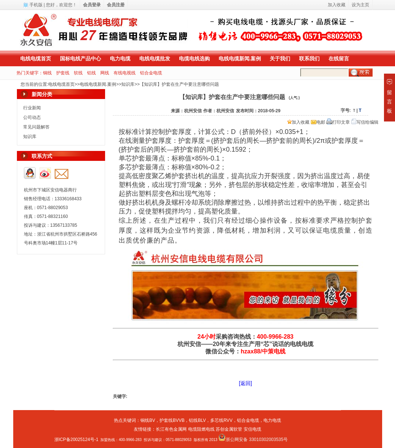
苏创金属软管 (229, 429)
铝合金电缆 (151, 72)
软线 (78, 72)
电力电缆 (120, 58)
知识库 (127, 84)
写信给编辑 (364, 122)
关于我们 (280, 58)
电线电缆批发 (154, 58)
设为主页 (360, 4)
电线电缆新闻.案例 (240, 58)
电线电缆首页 (35, 58)
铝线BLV (197, 420)
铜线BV (147, 420)
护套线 (62, 72)
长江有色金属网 (171, 429)
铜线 (47, 72)
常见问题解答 (36, 127)
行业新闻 (32, 107)
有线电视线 (125, 72)
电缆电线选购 (194, 58)
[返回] (245, 383)
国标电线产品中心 (80, 58)
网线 (104, 72)
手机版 (36, 4)
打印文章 (338, 122)
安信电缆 (252, 429)
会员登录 (92, 4)
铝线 (91, 72)
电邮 (318, 122)
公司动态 (32, 117)
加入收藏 (298, 122)
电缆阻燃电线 (201, 429)
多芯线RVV (221, 420)
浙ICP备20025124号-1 (76, 439)
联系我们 (309, 58)
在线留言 (338, 58)
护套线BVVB (171, 420)
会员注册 (116, 4)
